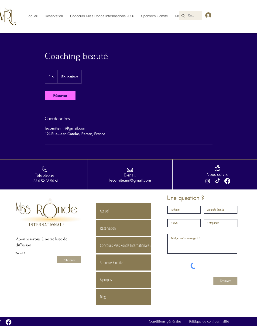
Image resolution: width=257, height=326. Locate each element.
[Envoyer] (225, 281)
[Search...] (192, 15)
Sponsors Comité (111, 262)
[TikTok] (217, 181)
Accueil (104, 211)
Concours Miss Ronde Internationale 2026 (125, 245)
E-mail (19, 253)
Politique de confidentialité (209, 321)
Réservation (108, 228)
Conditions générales (165, 321)
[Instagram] (208, 181)
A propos (106, 279)
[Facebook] (227, 181)
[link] (60, 95)
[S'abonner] (69, 259)
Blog (103, 297)
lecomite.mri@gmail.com (130, 180)
